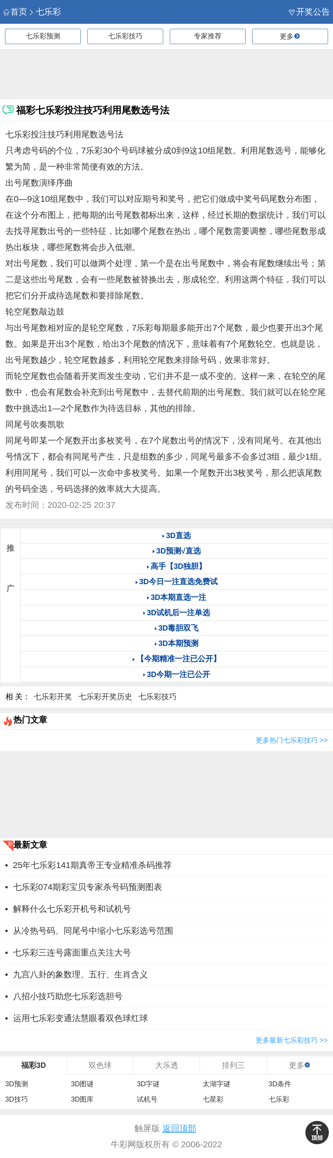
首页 (15, 11)
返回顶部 (179, 1128)
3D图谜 (82, 1084)
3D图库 (82, 1099)
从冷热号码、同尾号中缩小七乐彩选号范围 (93, 931)
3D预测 (16, 1084)
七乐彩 (44, 11)
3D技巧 (16, 1099)
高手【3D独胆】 (178, 566)
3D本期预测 (178, 643)
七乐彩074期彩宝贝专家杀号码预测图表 (87, 887)
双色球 (100, 1065)
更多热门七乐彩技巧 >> (292, 740)
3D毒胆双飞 (178, 628)
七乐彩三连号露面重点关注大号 (72, 952)
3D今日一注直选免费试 (178, 581)
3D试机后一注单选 (178, 612)
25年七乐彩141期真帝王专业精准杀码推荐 (92, 865)
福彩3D (33, 1065)
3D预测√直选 (178, 551)
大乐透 (166, 1065)
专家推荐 (207, 36)
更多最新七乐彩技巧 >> (292, 1040)
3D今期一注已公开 (178, 674)
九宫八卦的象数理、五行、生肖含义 (80, 974)
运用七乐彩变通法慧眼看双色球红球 (80, 1018)
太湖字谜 (216, 1084)
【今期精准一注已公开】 (178, 658)
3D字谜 (148, 1084)
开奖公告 (309, 11)
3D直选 (178, 535)
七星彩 (213, 1099)
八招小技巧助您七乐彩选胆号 (68, 996)
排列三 (233, 1065)
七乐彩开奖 (53, 696)
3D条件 (280, 1084)
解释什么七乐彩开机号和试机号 (72, 909)
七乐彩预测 (43, 36)
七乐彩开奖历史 (105, 696)
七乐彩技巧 (125, 36)
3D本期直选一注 (178, 597)
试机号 (147, 1099)
